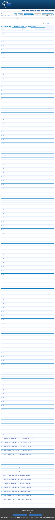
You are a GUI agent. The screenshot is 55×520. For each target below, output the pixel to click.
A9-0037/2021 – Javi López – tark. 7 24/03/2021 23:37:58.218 (18, 479)
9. (3, 66)
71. (4, 319)
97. (4, 426)
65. (4, 295)
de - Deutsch (27, 10)
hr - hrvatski (35, 10)
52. (4, 242)
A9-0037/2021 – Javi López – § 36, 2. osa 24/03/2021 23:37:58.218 (19, 450)
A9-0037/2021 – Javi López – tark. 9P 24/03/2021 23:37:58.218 (18, 491)
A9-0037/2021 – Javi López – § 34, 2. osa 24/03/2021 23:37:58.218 (19, 442)
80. (4, 356)
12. (4, 78)
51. (4, 237)
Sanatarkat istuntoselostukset (47, 14)
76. (4, 340)
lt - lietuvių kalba (39, 10)
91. (4, 401)
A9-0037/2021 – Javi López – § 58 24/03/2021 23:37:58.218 (17, 475)
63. (4, 287)
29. (4, 147)
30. (4, 151)
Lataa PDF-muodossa (48, 23)
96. (4, 422)
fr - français (33, 10)
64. (4, 291)
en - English (31, 10)
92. (4, 405)
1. (3, 33)
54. (4, 250)
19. (4, 106)
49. (4, 229)
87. (4, 385)
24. (4, 127)
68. (4, 307)
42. (4, 201)
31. (4, 156)
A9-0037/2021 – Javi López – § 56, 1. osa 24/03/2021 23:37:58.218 (19, 462)
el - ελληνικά (30, 10)
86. (4, 381)
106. (4, 462)
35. (4, 172)
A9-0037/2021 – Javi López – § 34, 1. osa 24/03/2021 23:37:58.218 (19, 438)
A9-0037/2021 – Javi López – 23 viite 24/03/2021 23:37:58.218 (18, 495)
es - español (23, 10)
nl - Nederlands (43, 10)
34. (4, 168)
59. (4, 270)
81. (4, 360)
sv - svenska (53, 10)
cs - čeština (24, 10)
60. (4, 274)
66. (4, 299)
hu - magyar (41, 10)
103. (4, 450)
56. (4, 258)
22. (4, 119)
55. (4, 254)
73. (4, 327)
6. (3, 53)
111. (4, 483)
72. (4, 323)
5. (3, 49)
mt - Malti (42, 10)
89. (4, 393)
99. (4, 434)
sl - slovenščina (50, 10)
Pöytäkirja (15, 14)
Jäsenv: (3, 28)
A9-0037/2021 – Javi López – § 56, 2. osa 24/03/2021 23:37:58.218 (19, 467)
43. (4, 205)
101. (4, 442)
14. (4, 86)
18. (4, 102)
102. (4, 446)
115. (4, 499)
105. (4, 458)
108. (4, 471)
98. (4, 430)
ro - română (47, 10)
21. (4, 115)
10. (4, 70)
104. (4, 454)
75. (4, 336)
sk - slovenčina (49, 10)
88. (4, 389)
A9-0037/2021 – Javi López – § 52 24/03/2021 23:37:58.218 (17, 458)
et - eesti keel (28, 10)
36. (4, 176)
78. (4, 348)
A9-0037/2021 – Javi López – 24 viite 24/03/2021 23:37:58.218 (18, 499)
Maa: (29, 26)
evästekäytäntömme (40, 518)
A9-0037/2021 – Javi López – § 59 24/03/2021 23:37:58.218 (17, 483)
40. (4, 192)
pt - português (46, 10)
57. (4, 262)
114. (4, 495)
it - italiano (37, 10)
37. (4, 180)
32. (4, 160)
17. (4, 98)
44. (4, 209)
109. (4, 475)
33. (4, 164)
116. (4, 503)
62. (4, 282)
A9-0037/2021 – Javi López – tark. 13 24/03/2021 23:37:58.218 (18, 454)
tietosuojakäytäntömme (30, 518)
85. (4, 377)
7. (3, 57)
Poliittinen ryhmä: (8, 26)
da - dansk (26, 10)
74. (4, 332)
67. (4, 303)
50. (4, 233)
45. (4, 213)
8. (3, 61)
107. (4, 467)
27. (4, 139)
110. (4, 479)
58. (4, 266)
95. (4, 417)
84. (4, 372)
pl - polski (45, 10)
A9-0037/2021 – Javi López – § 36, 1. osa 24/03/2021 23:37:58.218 (19, 446)
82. (4, 364)
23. (4, 123)
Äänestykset (20, 14)
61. (4, 278)
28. (4, 143)
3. (3, 41)
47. (4, 221)
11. (4, 74)
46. (4, 217)
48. (4, 225)
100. (4, 438)
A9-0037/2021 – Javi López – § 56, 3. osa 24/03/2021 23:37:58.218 (19, 471)
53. (4, 246)
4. (3, 45)
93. (4, 409)
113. (4, 491)
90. (4, 397)
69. (4, 311)
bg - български (22, 10)
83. (4, 368)
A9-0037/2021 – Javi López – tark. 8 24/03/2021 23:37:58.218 (18, 487)
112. (4, 487)
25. (4, 131)
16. (4, 94)
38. (4, 184)
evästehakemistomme (49, 518)
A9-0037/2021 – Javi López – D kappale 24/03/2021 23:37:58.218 (19, 503)
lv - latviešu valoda (38, 10)
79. (4, 352)
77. (4, 344)
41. (4, 197)
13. (4, 82)
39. (4, 188)
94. (4, 413)
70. (4, 315)
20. (4, 111)
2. (3, 37)
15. (4, 90)
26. (4, 135)
